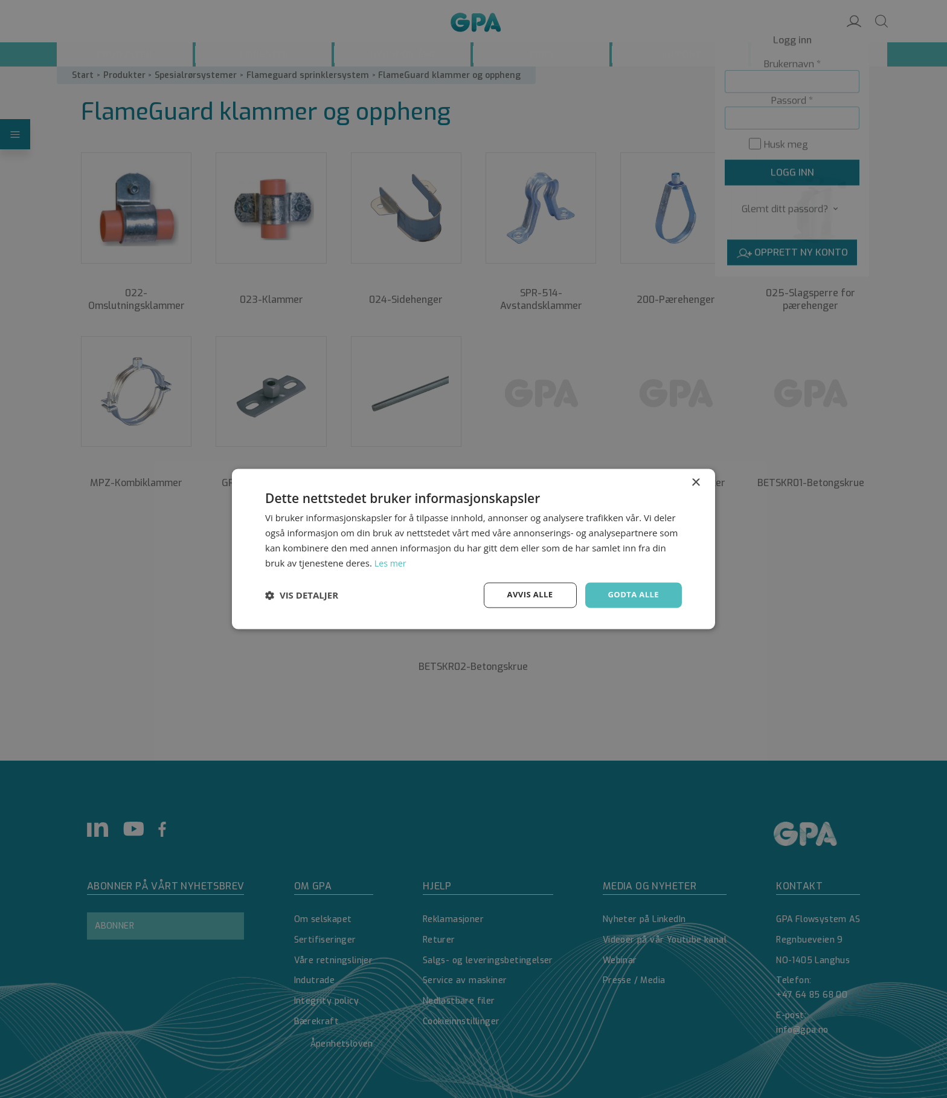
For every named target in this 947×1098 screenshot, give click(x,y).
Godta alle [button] (632, 594)
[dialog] (473, 549)
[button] (301, 595)
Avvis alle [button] (524, 594)
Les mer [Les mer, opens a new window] (391, 562)
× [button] (695, 482)
